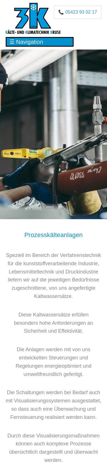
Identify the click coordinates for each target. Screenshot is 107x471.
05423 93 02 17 (81, 12)
